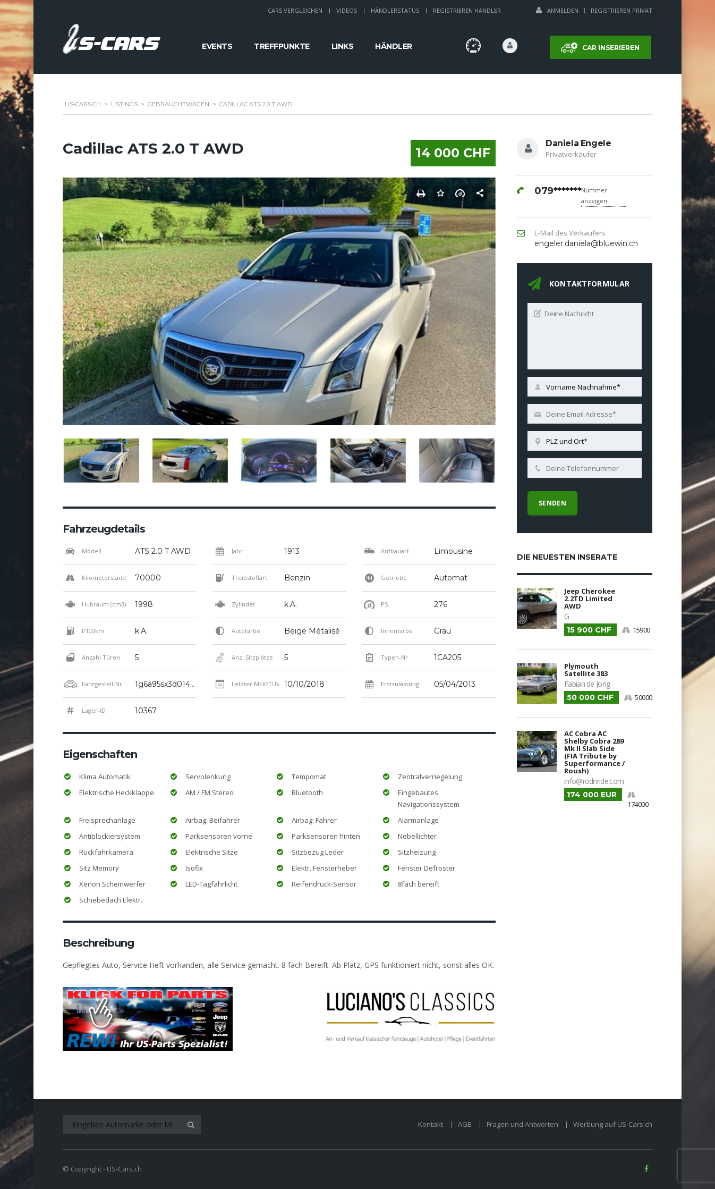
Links (342, 46)
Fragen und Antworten (522, 1124)
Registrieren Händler (467, 10)
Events (217, 46)
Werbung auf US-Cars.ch (612, 1124)
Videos (346, 10)
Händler (393, 46)
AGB (465, 1124)
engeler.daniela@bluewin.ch (586, 243)
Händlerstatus (395, 10)
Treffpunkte (282, 46)
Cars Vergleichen (295, 10)
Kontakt (430, 1124)
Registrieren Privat (621, 10)
